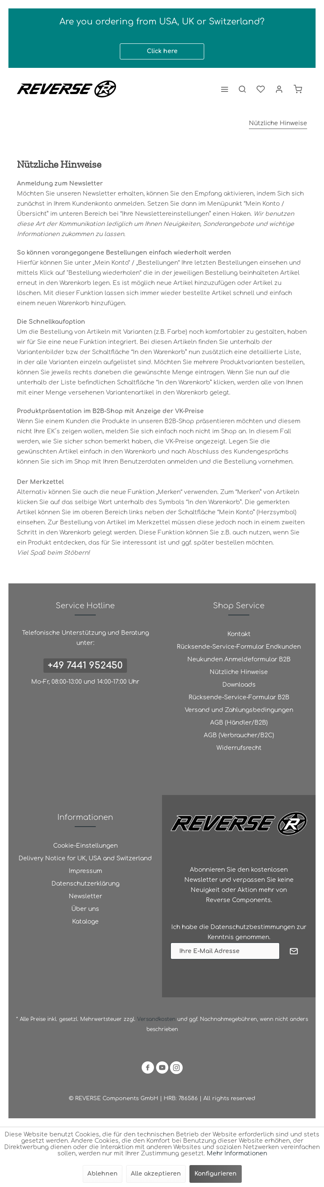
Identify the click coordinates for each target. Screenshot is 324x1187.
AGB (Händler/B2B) (239, 723)
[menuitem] (224, 89)
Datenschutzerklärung (85, 884)
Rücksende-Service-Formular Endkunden (239, 647)
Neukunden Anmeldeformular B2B (239, 659)
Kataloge (85, 921)
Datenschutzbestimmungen (253, 927)
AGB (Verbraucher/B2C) (239, 735)
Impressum (85, 871)
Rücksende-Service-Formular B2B (239, 697)
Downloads (239, 685)
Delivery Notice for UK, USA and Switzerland (85, 858)
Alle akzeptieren (156, 1174)
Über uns (85, 909)
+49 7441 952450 (85, 666)
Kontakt (239, 634)
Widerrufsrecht (239, 748)
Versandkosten (156, 1019)
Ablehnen (102, 1174)
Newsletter (85, 896)
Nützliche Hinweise (239, 672)
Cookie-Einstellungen (85, 846)
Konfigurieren (215, 1174)
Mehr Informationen (237, 1153)
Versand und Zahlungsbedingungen (239, 710)
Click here (162, 51)
